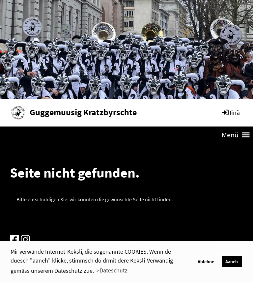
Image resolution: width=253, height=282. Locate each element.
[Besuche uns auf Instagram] (25, 239)
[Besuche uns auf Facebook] (14, 239)
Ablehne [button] (206, 262)
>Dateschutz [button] (112, 270)
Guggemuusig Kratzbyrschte (83, 112)
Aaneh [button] (231, 262)
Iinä (230, 112)
